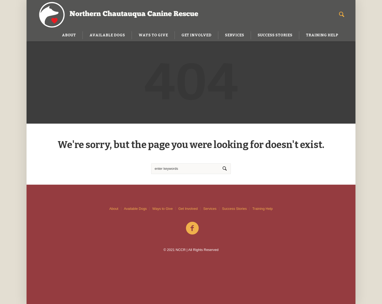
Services (209, 208)
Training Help (262, 208)
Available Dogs (135, 208)
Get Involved (188, 208)
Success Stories (234, 208)
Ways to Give (162, 208)
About (113, 208)
